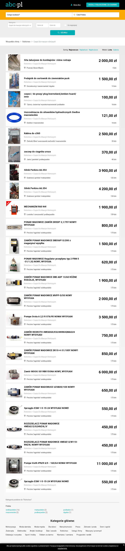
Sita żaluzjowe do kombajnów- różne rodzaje (49, 60)
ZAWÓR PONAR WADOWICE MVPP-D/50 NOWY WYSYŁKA (50, 297)
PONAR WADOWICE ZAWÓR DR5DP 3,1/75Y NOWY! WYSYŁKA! (48, 224)
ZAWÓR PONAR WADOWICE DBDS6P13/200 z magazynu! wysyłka (49, 242)
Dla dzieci (52, 527)
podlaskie (67, 510)
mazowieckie (11, 512)
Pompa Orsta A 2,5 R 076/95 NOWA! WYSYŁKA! (50, 316)
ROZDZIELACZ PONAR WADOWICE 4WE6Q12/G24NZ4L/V (43, 425)
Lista (110, 50)
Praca (78, 527)
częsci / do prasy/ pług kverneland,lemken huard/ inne (51, 95)
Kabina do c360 (32, 133)
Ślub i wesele (51, 531)
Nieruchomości (66, 527)
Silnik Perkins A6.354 (36, 170)
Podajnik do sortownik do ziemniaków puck (48, 78)
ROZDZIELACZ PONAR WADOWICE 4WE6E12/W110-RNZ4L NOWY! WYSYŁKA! (47, 443)
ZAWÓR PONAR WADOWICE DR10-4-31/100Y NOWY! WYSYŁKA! (49, 352)
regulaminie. (62, 548)
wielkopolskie (11, 510)
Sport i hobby (30, 535)
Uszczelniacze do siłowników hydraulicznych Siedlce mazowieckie (49, 114)
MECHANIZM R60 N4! (36, 206)
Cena (40, 25)
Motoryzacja (11, 527)
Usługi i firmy (77, 531)
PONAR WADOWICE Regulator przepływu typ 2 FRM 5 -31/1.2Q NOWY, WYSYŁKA (50, 260)
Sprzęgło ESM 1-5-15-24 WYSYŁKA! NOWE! (48, 408)
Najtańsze (84, 50)
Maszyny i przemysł (94, 531)
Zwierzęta (10, 531)
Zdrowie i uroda (90, 527)
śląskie (66, 512)
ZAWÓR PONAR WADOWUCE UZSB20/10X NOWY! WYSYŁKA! (52, 388)
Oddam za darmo (46, 535)
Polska (8, 506)
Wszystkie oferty (12, 42)
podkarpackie (40, 512)
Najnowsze (73, 50)
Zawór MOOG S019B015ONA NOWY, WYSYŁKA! (50, 371)
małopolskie (39, 510)
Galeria (116, 50)
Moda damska (25, 527)
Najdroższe (93, 50)
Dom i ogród (105, 527)
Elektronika (21, 531)
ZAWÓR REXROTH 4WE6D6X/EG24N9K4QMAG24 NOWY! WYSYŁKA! (51, 333)
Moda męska (39, 527)
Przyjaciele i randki (84, 535)
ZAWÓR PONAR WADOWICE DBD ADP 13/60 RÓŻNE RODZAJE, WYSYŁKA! (48, 278)
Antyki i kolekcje (36, 531)
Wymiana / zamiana (65, 535)
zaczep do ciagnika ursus (38, 151)
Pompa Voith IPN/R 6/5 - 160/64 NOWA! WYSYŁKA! (46, 462)
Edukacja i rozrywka (13, 535)
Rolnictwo (26, 42)
